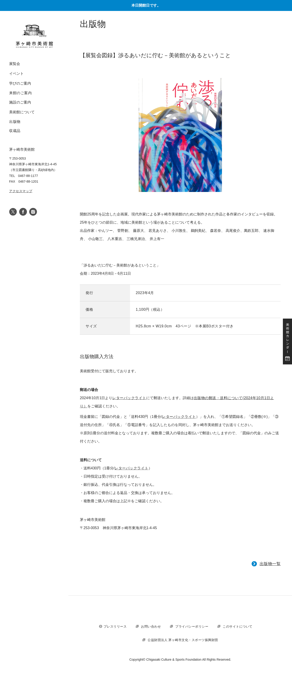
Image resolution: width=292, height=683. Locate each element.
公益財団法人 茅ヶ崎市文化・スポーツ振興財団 (183, 640)
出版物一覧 (270, 563)
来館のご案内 (20, 93)
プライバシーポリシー (191, 626)
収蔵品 (15, 131)
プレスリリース (115, 626)
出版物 (15, 122)
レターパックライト (129, 398)
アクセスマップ (20, 191)
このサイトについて (238, 626)
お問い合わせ (151, 626)
